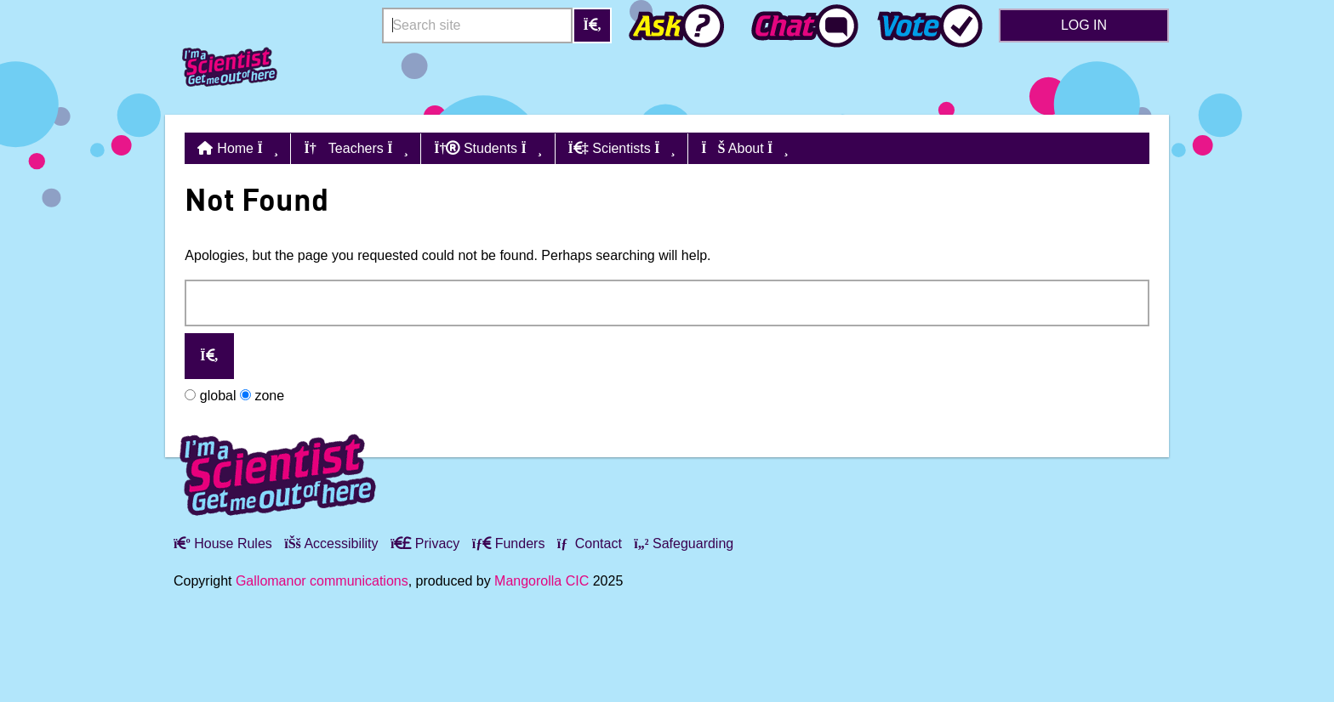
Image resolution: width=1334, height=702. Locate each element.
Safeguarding (683, 543)
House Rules (223, 543)
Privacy (425, 543)
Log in (1084, 25)
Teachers (356, 148)
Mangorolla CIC (541, 581)
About (745, 148)
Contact (589, 543)
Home (247, 148)
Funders (508, 543)
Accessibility (331, 543)
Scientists (622, 148)
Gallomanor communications (322, 581)
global (210, 395)
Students (488, 148)
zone (262, 395)
